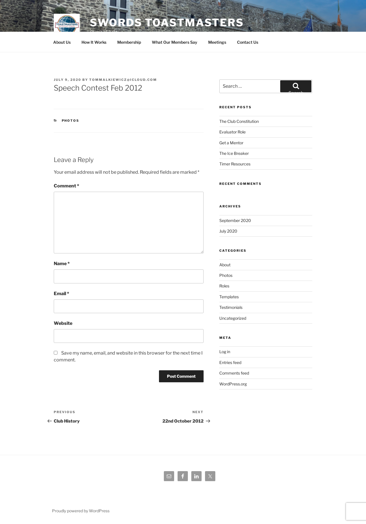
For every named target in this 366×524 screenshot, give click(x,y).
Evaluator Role (232, 131)
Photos (70, 121)
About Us (62, 42)
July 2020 (228, 231)
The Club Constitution (239, 121)
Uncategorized (232, 318)
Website (63, 323)
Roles (224, 285)
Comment (66, 186)
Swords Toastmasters (167, 22)
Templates (229, 296)
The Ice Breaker (234, 153)
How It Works (93, 42)
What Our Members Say (174, 42)
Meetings (217, 42)
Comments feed (234, 373)
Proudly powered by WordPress (81, 510)
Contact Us (247, 42)
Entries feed (230, 362)
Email (61, 293)
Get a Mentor (231, 142)
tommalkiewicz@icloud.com (123, 80)
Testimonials (230, 307)
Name (62, 263)
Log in (224, 351)
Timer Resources (234, 163)
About (224, 264)
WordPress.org (233, 383)
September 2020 (235, 220)
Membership (129, 42)
